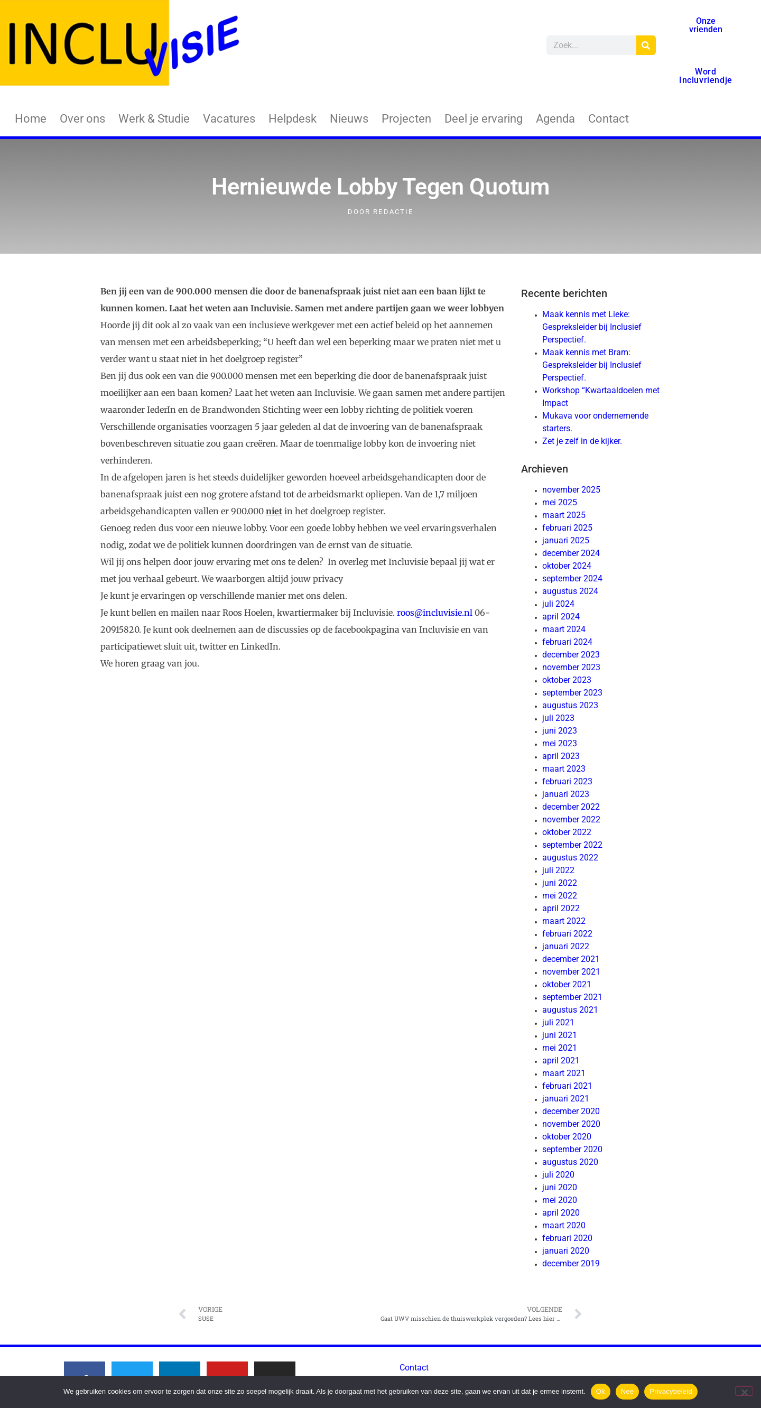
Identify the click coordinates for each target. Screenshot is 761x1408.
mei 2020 (559, 1200)
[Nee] (744, 1391)
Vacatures (229, 118)
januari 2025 (565, 540)
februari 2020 (567, 1238)
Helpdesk (292, 118)
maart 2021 (564, 1073)
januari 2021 (565, 1099)
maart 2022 (564, 921)
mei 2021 (559, 1048)
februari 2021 (567, 1086)
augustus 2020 (570, 1162)
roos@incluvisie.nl (434, 612)
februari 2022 (567, 934)
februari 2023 (567, 781)
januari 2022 (565, 946)
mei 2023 (559, 743)
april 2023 (561, 756)
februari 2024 (567, 642)
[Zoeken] (646, 45)
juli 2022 (558, 870)
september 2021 (572, 997)
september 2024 (572, 578)
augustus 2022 (570, 858)
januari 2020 (565, 1251)
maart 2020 (564, 1225)
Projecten (406, 118)
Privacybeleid (670, 1391)
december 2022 (571, 807)
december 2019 (571, 1263)
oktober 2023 (566, 680)
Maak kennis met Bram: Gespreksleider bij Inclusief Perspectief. (592, 365)
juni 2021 (559, 1035)
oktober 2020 (566, 1137)
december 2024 (571, 553)
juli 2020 (558, 1175)
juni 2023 (559, 731)
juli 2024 (558, 604)
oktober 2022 (566, 832)
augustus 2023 (570, 705)
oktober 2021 (566, 984)
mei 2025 (559, 502)
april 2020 (561, 1213)
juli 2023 (558, 718)
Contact (608, 118)
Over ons (82, 118)
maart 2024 (564, 629)
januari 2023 (565, 794)
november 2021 (571, 972)
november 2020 (571, 1124)
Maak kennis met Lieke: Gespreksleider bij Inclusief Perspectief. (592, 327)
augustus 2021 (570, 1010)
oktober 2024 (566, 566)
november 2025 (571, 490)
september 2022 (572, 845)
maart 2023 (564, 769)
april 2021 (561, 1060)
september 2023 (572, 693)
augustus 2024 (570, 591)
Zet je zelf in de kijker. (582, 441)
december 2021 (571, 959)
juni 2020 (559, 1187)
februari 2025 (567, 528)
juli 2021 (558, 1022)
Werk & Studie (154, 118)
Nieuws (349, 118)
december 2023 (571, 655)
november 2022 (571, 819)
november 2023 (571, 667)
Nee (627, 1391)
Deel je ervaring (483, 118)
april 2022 (561, 908)
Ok (600, 1391)
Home (31, 118)
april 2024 (561, 617)
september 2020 (572, 1149)
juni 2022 (559, 883)
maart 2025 (564, 515)
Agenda (555, 118)
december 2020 (571, 1111)
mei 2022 (559, 896)
